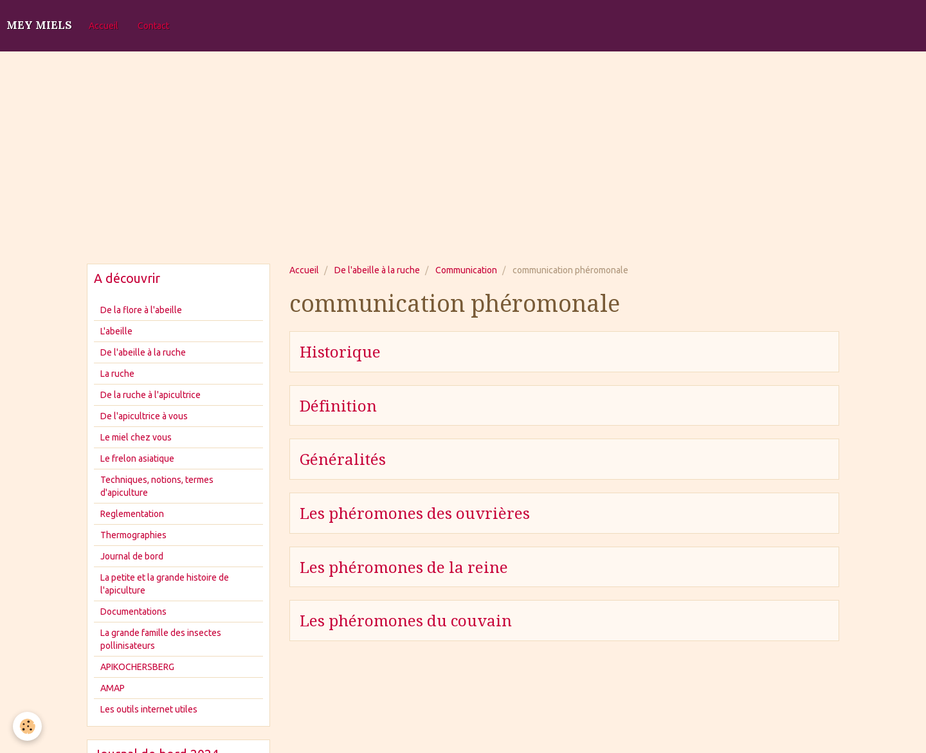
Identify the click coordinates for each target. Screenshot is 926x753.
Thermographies (133, 535)
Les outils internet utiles (148, 709)
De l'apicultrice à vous (144, 416)
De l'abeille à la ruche (377, 270)
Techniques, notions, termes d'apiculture (156, 486)
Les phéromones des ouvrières (415, 514)
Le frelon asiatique (137, 458)
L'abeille (116, 331)
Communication (466, 270)
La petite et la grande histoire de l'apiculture (164, 583)
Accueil (103, 26)
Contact (153, 26)
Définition (338, 406)
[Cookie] (27, 726)
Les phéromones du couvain (406, 621)
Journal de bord (131, 556)
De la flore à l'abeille (141, 310)
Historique (340, 352)
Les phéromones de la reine (404, 567)
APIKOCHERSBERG (137, 667)
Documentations (133, 611)
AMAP (112, 688)
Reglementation (132, 514)
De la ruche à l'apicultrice (150, 395)
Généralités (343, 460)
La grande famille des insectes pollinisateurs (160, 639)
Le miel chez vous (136, 437)
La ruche (117, 373)
